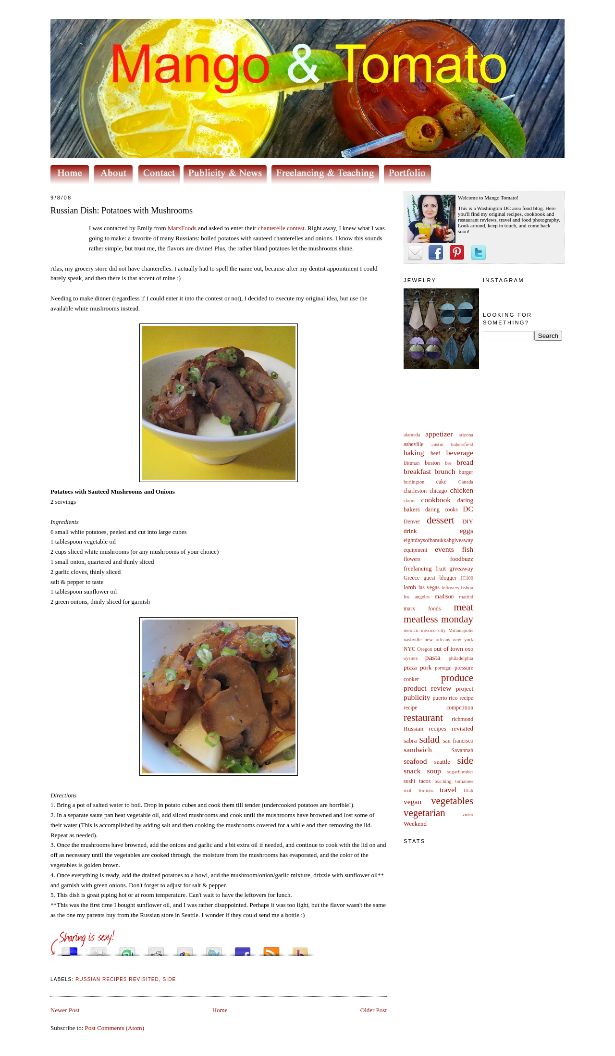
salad (429, 739)
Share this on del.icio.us (69, 949)
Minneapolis (460, 630)
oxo (469, 649)
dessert (441, 519)
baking (414, 452)
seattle (442, 761)
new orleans (437, 639)
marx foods (422, 609)
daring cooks (441, 510)
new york (463, 639)
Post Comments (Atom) (115, 1027)
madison (444, 597)
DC (468, 509)
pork (425, 667)
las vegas (429, 587)
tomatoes (464, 781)
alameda (412, 434)
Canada (465, 482)
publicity (417, 697)
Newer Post (64, 1010)
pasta (433, 657)
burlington (414, 482)
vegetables (452, 800)
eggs (466, 530)
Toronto (425, 790)
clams (409, 500)
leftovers (450, 587)
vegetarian (424, 812)
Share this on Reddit (156, 949)
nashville (413, 639)
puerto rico (444, 698)
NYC (410, 649)
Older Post (373, 1010)
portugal (443, 668)
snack (412, 771)
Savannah (462, 750)
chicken (462, 490)
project (464, 688)
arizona (465, 434)
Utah (468, 790)
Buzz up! (300, 949)
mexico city (433, 630)
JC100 (466, 578)
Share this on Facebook (242, 949)
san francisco (458, 741)
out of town (448, 648)
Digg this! (98, 949)
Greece (411, 578)
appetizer (439, 434)
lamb (410, 587)
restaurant (423, 717)
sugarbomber (460, 771)
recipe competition (438, 708)
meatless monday (438, 618)
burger (466, 472)
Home (220, 1010)
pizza (410, 667)
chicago (438, 491)
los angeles (417, 596)
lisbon (467, 587)
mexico (411, 630)
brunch (444, 471)
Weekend (415, 823)
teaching (442, 781)
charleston (415, 491)
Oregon (424, 649)
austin (437, 444)
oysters (411, 658)
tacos (424, 781)
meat (463, 606)
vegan (412, 801)
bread (464, 462)
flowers (412, 559)
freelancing (417, 568)
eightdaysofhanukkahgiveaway (438, 540)
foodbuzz (461, 558)
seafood (415, 761)
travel (448, 789)
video (467, 814)
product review (427, 688)
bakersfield (462, 444)
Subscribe (271, 949)
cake (441, 482)
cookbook (436, 500)
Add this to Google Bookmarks (185, 949)
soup (434, 771)
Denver (412, 522)
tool (407, 790)
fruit (440, 568)
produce (457, 677)
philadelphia (461, 658)
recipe (466, 698)
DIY (467, 521)
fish (467, 549)
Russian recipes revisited (438, 728)
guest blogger (439, 578)
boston (432, 463)
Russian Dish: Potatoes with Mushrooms (121, 210)
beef (435, 453)
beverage (459, 452)
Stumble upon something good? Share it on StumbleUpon (127, 949)
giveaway (461, 568)
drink (410, 530)
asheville (414, 444)
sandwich (418, 749)
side (465, 760)
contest (281, 228)
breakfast (417, 471)
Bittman (411, 463)
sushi (409, 781)
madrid (466, 596)
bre (448, 463)
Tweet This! (213, 949)
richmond (462, 719)
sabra (410, 740)
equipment (415, 550)
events (444, 549)
